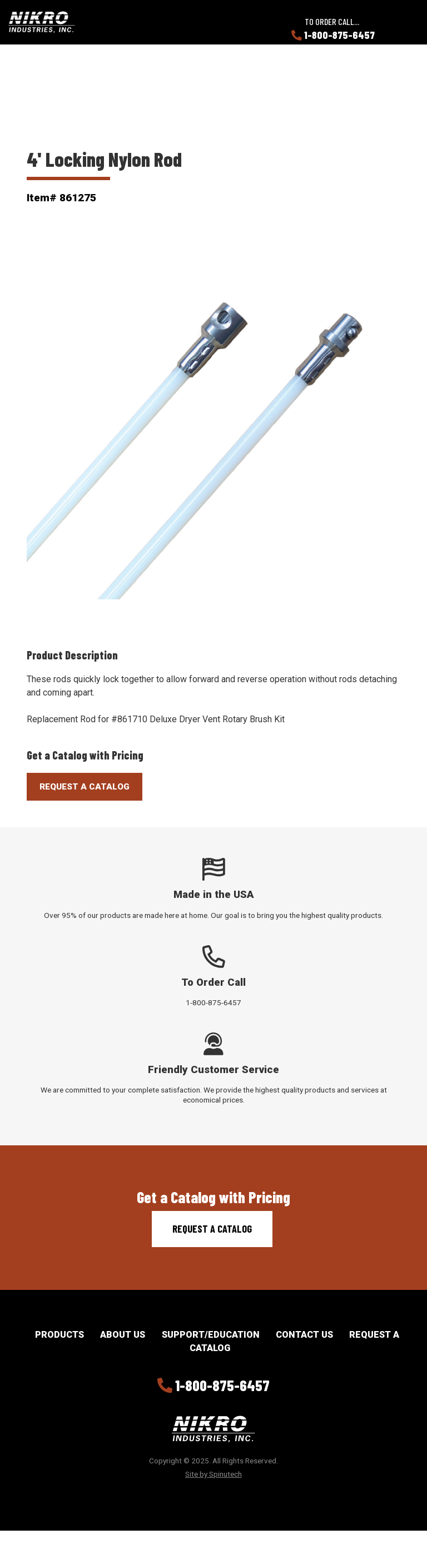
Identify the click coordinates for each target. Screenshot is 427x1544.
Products (59, 1334)
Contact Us (304, 1334)
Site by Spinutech (213, 1473)
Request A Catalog (84, 787)
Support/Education (211, 1334)
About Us (122, 1334)
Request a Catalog (212, 1229)
